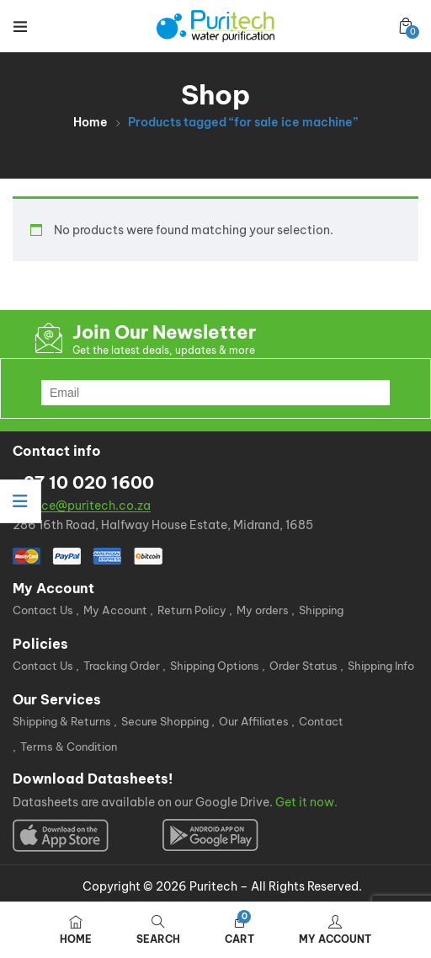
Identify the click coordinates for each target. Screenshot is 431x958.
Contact (321, 721)
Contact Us (43, 610)
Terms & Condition (68, 746)
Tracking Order (121, 665)
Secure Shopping (165, 721)
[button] (405, 26)
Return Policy (191, 610)
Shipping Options (214, 665)
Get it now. (306, 802)
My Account (115, 610)
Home (90, 122)
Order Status (303, 665)
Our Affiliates (254, 721)
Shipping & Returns (62, 721)
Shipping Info (381, 665)
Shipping (321, 610)
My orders (263, 610)
